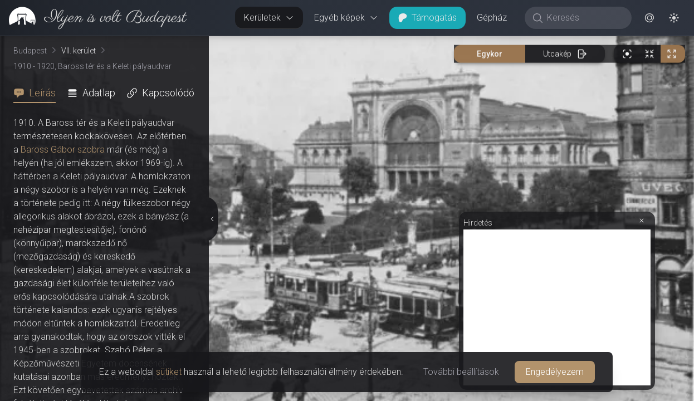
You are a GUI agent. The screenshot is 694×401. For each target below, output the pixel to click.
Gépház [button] (492, 17)
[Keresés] (584, 18)
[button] (649, 18)
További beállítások (461, 371)
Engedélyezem (555, 371)
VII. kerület (78, 50)
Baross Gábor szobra (63, 149)
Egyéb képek (346, 17)
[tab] (37, 93)
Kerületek (269, 17)
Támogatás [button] (427, 17)
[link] (93, 17)
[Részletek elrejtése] (212, 219)
